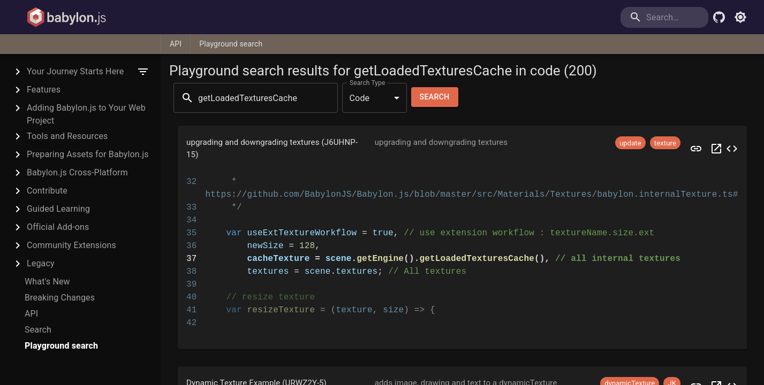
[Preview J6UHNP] (696, 148)
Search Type (367, 83)
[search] (664, 17)
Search (434, 97)
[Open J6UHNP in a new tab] (716, 148)
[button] (462, 148)
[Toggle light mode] (740, 17)
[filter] (143, 72)
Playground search (230, 44)
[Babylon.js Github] (719, 17)
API (175, 44)
